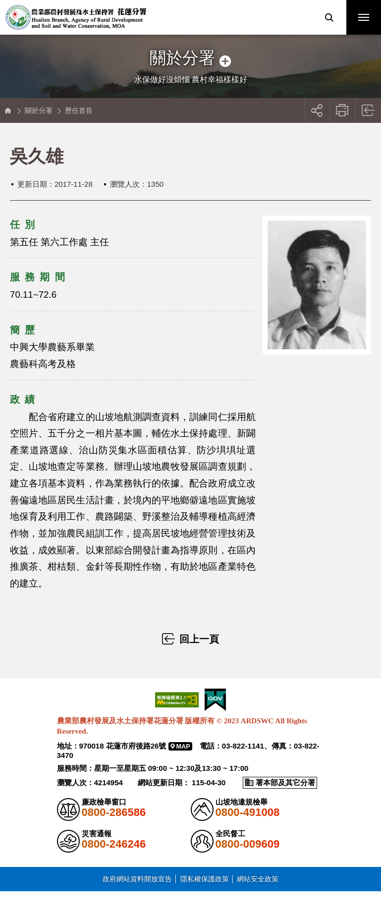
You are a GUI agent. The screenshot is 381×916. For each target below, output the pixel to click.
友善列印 (342, 110)
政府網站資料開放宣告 (137, 879)
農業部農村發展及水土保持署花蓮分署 (76, 17)
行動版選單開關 (363, 19)
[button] (329, 17)
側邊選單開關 (190, 48)
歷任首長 (79, 110)
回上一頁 (368, 110)
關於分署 (39, 110)
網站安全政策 (257, 879)
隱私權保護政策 (204, 879)
